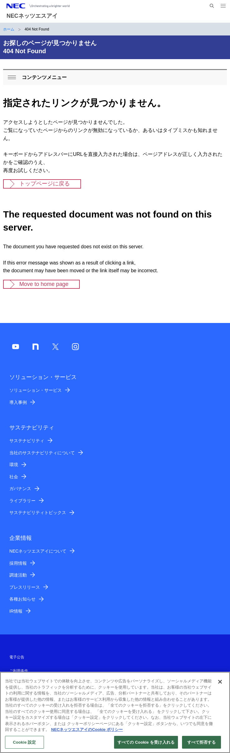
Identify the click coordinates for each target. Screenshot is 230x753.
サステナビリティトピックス (37, 512)
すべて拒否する (201, 745)
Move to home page (44, 284)
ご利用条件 (18, 671)
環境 (13, 464)
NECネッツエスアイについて (37, 551)
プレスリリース (24, 587)
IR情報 (15, 611)
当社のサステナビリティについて (42, 452)
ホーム (8, 29)
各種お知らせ (22, 598)
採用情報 (18, 563)
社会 (13, 476)
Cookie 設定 (24, 745)
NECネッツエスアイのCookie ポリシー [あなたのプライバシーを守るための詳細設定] (87, 732)
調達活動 (18, 575)
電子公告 (16, 657)
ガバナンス (20, 488)
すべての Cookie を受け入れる (146, 745)
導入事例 (18, 402)
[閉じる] (220, 684)
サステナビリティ (26, 440)
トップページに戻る (44, 183)
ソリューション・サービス (35, 390)
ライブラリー (22, 500)
